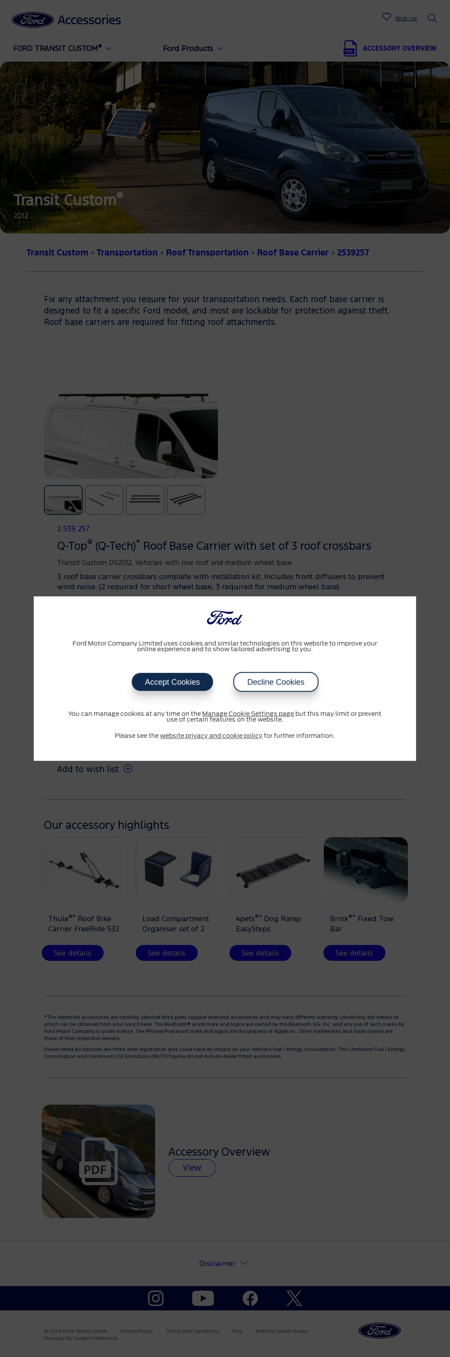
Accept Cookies (172, 682)
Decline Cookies (275, 682)
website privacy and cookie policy (211, 736)
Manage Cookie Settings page (248, 714)
